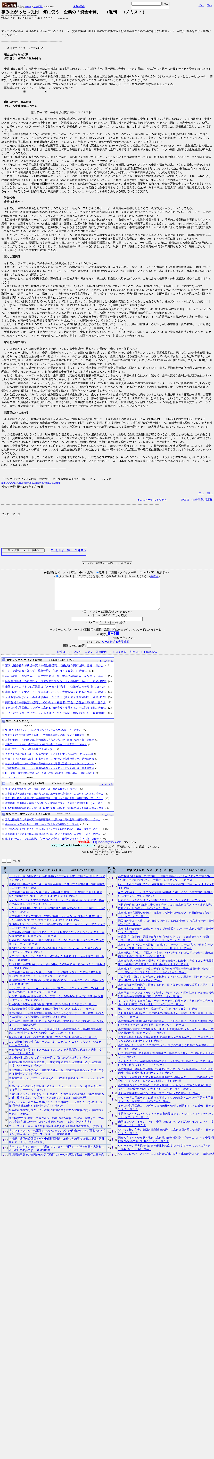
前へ (209, 5)
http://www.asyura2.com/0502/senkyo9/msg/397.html (30, 482)
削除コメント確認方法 (143, 658)
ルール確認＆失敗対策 (115, 647)
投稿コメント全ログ (69, 658)
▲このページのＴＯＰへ (152, 499)
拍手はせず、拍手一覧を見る (68, 550)
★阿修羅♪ (79, 6)
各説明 (154, 576)
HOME (27, 6)
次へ (201, 5)
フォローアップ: (11, 514)
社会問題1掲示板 (202, 499)
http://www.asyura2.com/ (107, 848)
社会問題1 (38, 6)
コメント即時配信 (96, 658)
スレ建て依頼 (118, 658)
